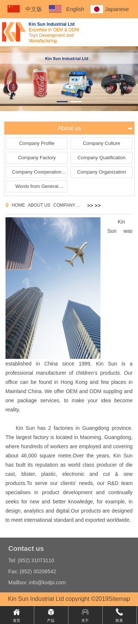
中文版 (33, 9)
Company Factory (37, 157)
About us (39, 205)
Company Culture (101, 143)
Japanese (117, 9)
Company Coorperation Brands (36, 173)
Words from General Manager (37, 187)
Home (18, 205)
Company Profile (36, 143)
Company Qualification (102, 157)
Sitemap (119, 599)
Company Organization (101, 172)
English (75, 9)
